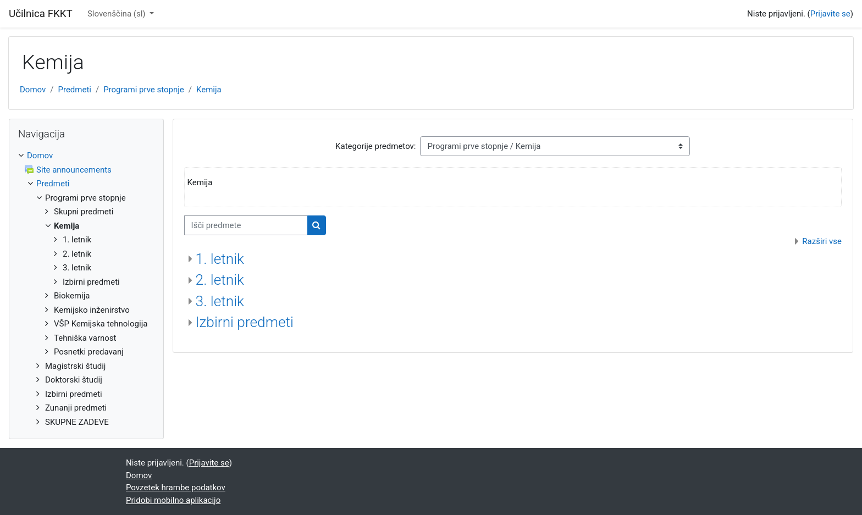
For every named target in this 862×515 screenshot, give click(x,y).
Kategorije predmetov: (375, 146)
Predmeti (74, 90)
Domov (33, 90)
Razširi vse (822, 241)
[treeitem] (86, 288)
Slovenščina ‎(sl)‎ (117, 14)
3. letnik (220, 301)
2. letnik (220, 280)
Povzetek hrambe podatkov (175, 487)
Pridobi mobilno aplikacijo (173, 500)
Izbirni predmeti (245, 322)
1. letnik (220, 259)
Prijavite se (830, 14)
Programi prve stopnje (143, 90)
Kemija (209, 90)
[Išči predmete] (246, 225)
